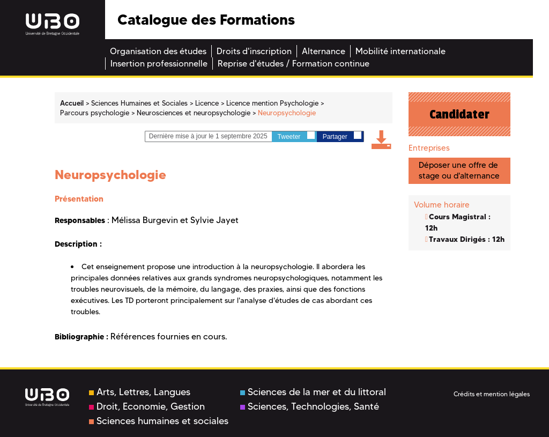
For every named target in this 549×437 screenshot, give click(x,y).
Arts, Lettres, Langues (139, 392)
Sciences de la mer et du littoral (313, 392)
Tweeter (296, 135)
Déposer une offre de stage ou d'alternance (459, 170)
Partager (342, 135)
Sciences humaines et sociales (158, 421)
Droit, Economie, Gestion (147, 406)
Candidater (459, 114)
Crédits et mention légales (492, 394)
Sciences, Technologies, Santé (309, 406)
